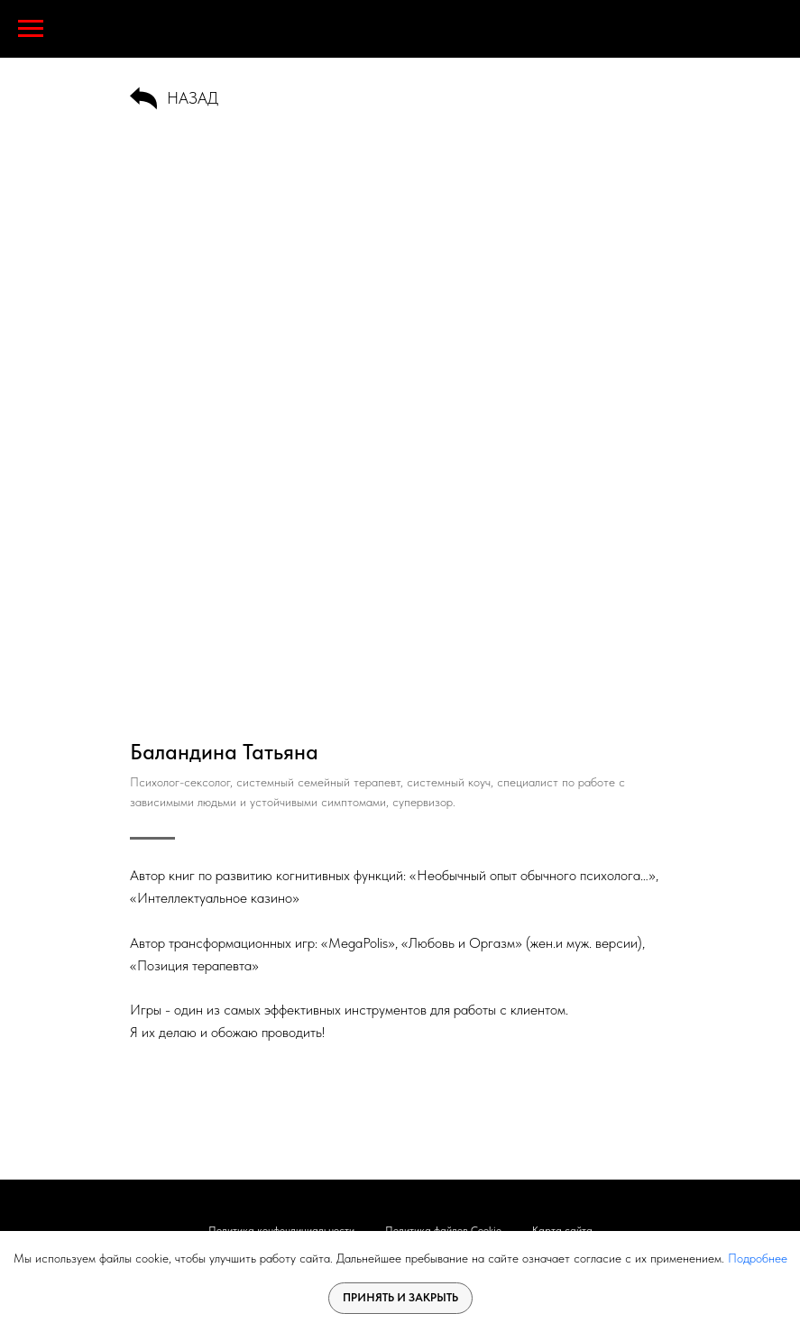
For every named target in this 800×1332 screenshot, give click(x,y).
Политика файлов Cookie (443, 1230)
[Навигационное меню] (30, 29)
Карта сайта (562, 1230)
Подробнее (757, 1258)
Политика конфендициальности (281, 1230)
